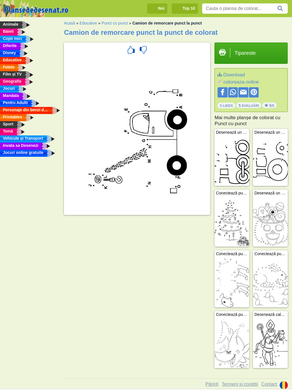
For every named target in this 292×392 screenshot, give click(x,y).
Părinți (211, 384)
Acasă (69, 23)
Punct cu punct (115, 23)
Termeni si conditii (240, 384)
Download (234, 75)
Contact (269, 384)
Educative (88, 23)
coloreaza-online (241, 82)
